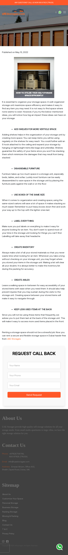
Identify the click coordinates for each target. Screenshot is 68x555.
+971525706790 (16, 453)
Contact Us (7, 525)
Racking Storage (9, 512)
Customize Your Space (12, 498)
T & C (4, 529)
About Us (6, 494)
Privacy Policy (8, 533)
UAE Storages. (14, 338)
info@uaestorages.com (19, 461)
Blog (4, 520)
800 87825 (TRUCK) (46, 3)
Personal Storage (10, 503)
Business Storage (10, 507)
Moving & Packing (10, 516)
